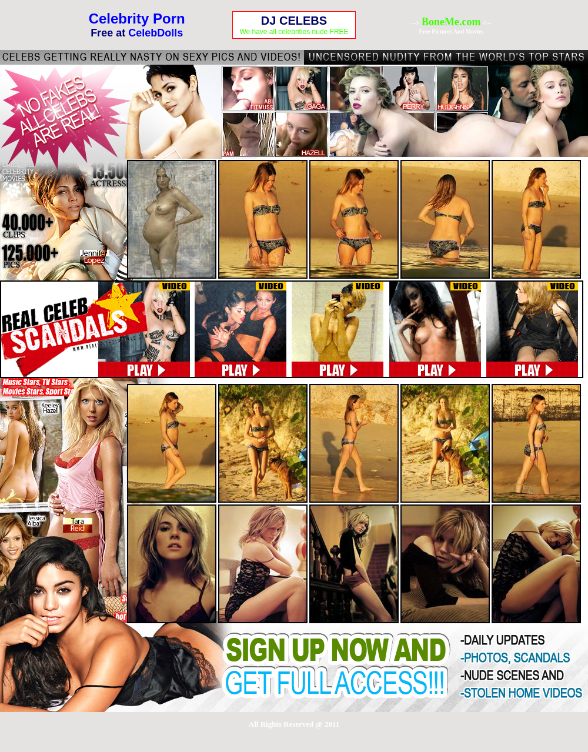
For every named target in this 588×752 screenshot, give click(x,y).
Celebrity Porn (137, 18)
